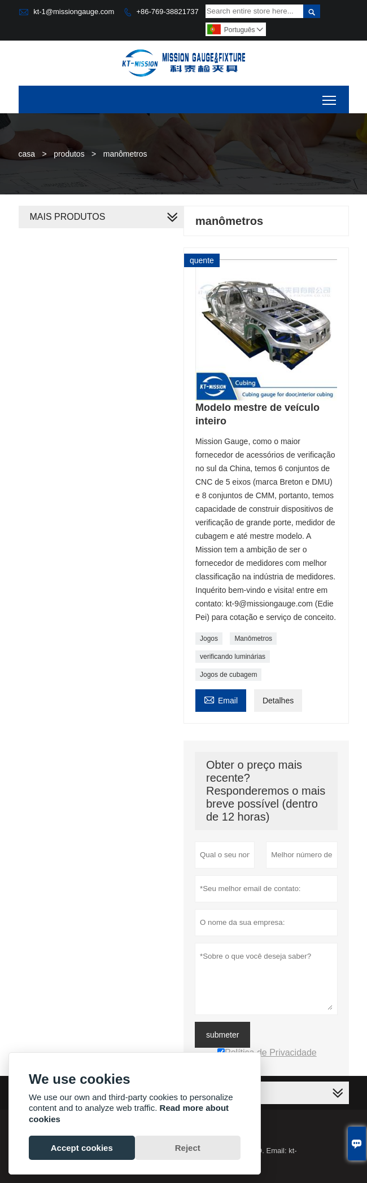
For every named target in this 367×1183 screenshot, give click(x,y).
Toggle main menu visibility (330, 96)
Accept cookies (82, 1148)
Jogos (209, 639)
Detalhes (278, 700)
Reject (187, 1148)
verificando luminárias (232, 657)
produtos (69, 153)
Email (221, 699)
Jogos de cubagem (228, 675)
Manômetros (253, 639)
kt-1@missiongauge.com (73, 11)
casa (27, 153)
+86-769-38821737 (167, 11)
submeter (222, 1034)
